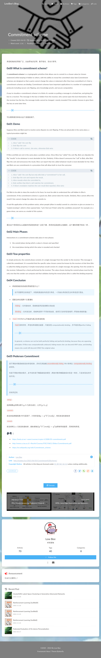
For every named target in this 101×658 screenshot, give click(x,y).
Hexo (48, 651)
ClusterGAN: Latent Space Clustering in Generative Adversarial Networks (39, 594)
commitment (12, 471)
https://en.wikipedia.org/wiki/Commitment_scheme (31, 447)
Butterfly (60, 651)
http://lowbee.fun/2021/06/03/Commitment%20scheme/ (35, 461)
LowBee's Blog (11, 3)
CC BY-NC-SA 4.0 (60, 464)
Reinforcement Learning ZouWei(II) (25, 611)
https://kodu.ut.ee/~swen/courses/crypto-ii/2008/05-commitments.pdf (39, 439)
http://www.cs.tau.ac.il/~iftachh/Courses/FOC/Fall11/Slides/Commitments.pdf (41, 443)
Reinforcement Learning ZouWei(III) (25, 603)
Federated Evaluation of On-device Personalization (31, 629)
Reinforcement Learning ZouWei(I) (25, 620)
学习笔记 (52, 40)
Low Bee (19, 457)
